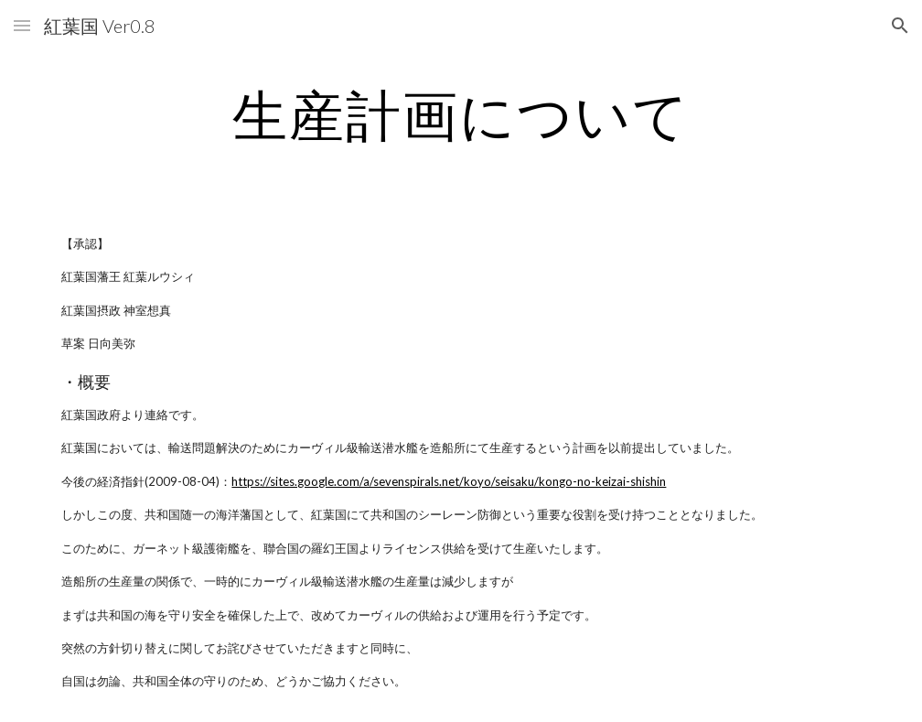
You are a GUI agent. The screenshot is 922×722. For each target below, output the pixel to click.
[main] (460, 114)
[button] (22, 25)
